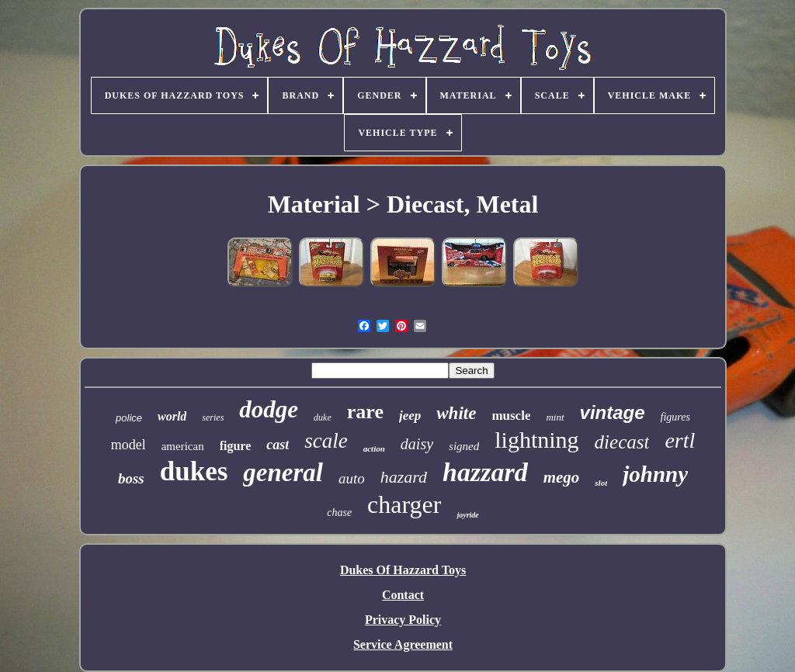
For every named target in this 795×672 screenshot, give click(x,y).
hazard (403, 477)
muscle (510, 415)
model (128, 444)
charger (404, 504)
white (456, 413)
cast (277, 444)
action (374, 448)
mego (561, 477)
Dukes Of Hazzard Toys (403, 570)
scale (325, 440)
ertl (680, 440)
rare (365, 411)
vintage (612, 412)
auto (351, 478)
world (172, 416)
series (213, 417)
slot (601, 482)
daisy (417, 443)
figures (675, 417)
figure (236, 445)
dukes (194, 471)
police (129, 418)
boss (131, 478)
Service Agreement (403, 644)
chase (339, 512)
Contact (403, 594)
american (182, 446)
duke (323, 417)
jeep (410, 415)
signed (464, 446)
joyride (467, 515)
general (283, 473)
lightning (536, 439)
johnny (655, 474)
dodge (268, 409)
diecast (622, 441)
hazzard (485, 472)
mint (555, 417)
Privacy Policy (403, 619)
